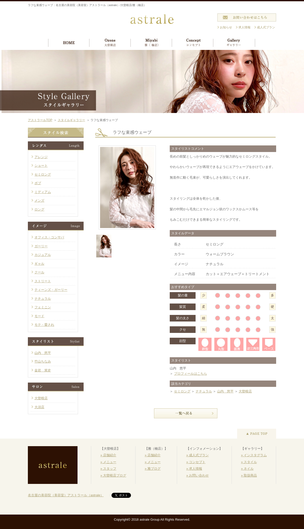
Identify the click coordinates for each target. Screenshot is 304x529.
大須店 (39, 407)
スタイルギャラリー (71, 120)
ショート (41, 165)
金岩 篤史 (42, 370)
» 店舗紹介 (108, 455)
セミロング (182, 391)
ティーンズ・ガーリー (50, 290)
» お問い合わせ (197, 475)
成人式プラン (266, 27)
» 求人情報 (194, 468)
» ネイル (247, 468)
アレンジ (41, 157)
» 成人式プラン (197, 455)
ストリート (42, 281)
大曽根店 (245, 391)
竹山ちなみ (42, 361)
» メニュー (108, 462)
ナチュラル (204, 391)
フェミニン (42, 307)
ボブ (37, 183)
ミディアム (42, 192)
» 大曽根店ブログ (113, 475)
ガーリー (41, 246)
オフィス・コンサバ (49, 237)
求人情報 (244, 27)
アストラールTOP (40, 120)
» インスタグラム (254, 455)
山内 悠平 (225, 391)
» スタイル (249, 462)
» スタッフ (108, 468)
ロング (39, 209)
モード (39, 316)
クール (39, 272)
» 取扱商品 (249, 475)
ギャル (39, 264)
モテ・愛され (44, 325)
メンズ (39, 200)
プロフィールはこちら (190, 373)
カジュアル (42, 255)
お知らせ (226, 27)
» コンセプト (195, 462)
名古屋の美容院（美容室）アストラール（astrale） (66, 495)
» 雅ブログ (153, 468)
